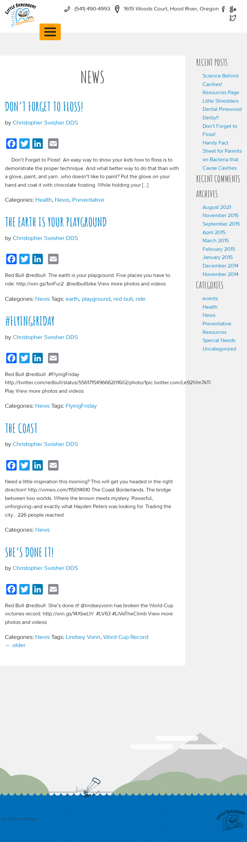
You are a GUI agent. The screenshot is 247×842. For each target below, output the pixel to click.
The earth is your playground (56, 222)
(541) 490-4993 (85, 8)
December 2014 (221, 265)
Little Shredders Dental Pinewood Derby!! (222, 109)
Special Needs (219, 340)
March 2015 (216, 240)
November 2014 (221, 274)
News (62, 199)
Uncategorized (219, 348)
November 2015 (221, 215)
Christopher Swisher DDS (45, 122)
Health (43, 199)
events (210, 298)
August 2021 (217, 207)
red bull (123, 298)
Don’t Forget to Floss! (44, 106)
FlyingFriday (81, 405)
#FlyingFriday (30, 321)
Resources (214, 332)
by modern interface (20, 819)
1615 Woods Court (165, 8)
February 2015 (219, 249)
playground (96, 298)
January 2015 (218, 257)
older (15, 645)
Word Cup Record (125, 637)
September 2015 (221, 223)
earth (72, 298)
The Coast (21, 428)
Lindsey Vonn (83, 637)
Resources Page (221, 92)
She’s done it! (29, 552)
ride (140, 298)
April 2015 (214, 232)
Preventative (88, 199)
